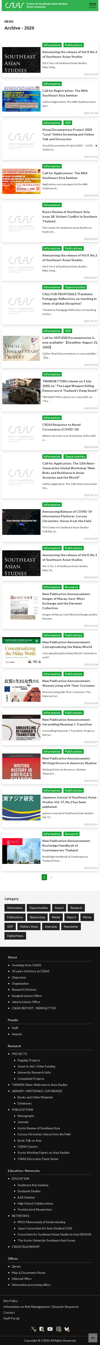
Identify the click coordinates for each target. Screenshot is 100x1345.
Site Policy (10, 1301)
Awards (17, 1034)
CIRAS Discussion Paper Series (38, 1159)
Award (59, 908)
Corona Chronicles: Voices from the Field (44, 1134)
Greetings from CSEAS (26, 965)
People (13, 1020)
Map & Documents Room (28, 1272)
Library (16, 1266)
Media (56, 917)
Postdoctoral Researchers (35, 1209)
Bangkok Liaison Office (27, 996)
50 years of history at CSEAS (30, 971)
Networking (37, 917)
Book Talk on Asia (29, 1140)
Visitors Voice (29, 926)
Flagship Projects (29, 1060)
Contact (9, 1312)
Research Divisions (24, 989)
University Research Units (34, 1072)
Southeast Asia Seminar (33, 1185)
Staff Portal (11, 1318)
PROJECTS (19, 1054)
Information (14, 908)
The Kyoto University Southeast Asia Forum (46, 1240)
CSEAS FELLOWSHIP (26, 1246)
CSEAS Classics (28, 1146)
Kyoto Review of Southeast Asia (39, 1128)
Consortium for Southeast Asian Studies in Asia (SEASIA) (54, 1234)
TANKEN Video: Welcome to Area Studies (39, 1085)
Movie (87, 917)
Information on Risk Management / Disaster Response (41, 1306)
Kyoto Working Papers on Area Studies (43, 1152)
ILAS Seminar (26, 1197)
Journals (23, 1122)
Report (71, 917)
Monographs (26, 1116)
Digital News (15, 936)
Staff (15, 1028)
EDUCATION (20, 1178)
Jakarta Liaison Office (26, 1002)
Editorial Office (21, 1278)
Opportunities (38, 908)
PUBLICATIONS (22, 1109)
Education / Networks (24, 1171)
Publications (15, 917)
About (12, 957)
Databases (25, 1103)
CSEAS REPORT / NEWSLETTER (34, 1008)
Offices (13, 1258)
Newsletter (71, 926)
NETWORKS (20, 1216)
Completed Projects (31, 1078)
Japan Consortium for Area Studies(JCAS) (45, 1228)
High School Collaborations (35, 1203)
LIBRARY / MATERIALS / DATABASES (37, 1091)
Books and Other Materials (35, 1097)
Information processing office (31, 1285)
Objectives (19, 977)
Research (76, 908)
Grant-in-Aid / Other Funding (36, 1066)
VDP (10, 926)
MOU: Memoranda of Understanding (41, 1222)
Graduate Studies (29, 1191)
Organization (20, 983)
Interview (51, 926)
